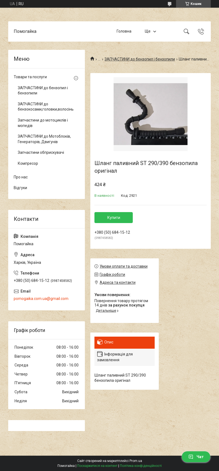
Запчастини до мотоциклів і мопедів (43, 123)
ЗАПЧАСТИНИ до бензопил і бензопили (140, 59)
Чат (196, 456)
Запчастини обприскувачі (41, 152)
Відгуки (20, 188)
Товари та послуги (30, 77)
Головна (124, 31)
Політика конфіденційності (141, 466)
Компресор (28, 163)
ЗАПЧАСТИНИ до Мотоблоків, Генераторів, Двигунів (44, 139)
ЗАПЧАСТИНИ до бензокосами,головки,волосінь (45, 107)
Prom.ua (135, 461)
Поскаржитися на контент (97, 466)
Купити (113, 217)
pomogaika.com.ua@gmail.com (41, 298)
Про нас (21, 177)
